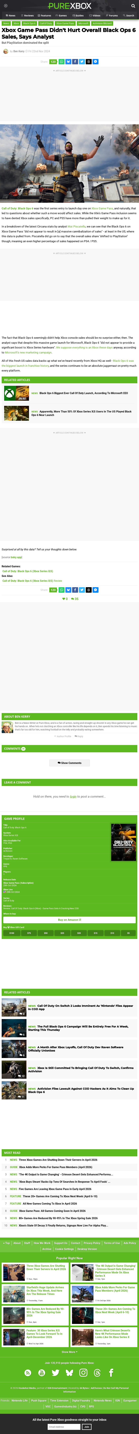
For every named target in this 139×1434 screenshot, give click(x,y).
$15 (95, 933)
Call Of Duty (46, 23)
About (17, 1243)
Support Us (60, 1243)
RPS (91, 1406)
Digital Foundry (81, 1400)
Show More (69, 1352)
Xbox (16, 23)
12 (21, 1076)
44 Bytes (84, 1388)
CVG (82, 1406)
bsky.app (16, 557)
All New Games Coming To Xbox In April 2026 (43, 1203)
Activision (7, 851)
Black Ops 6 (29, 23)
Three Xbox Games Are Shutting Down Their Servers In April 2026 (53, 1159)
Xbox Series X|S (10, 835)
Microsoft (83, 23)
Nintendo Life (20, 1400)
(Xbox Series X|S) (27, 571)
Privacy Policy (92, 1243)
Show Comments (69, 763)
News (6, 23)
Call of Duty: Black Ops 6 (17, 208)
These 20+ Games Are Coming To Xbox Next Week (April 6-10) (53, 1196)
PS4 (5, 843)
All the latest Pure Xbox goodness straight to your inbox (69, 1419)
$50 (45, 933)
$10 (112, 933)
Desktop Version (87, 1249)
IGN (117, 1400)
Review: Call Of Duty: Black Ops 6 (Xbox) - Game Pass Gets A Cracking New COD (41, 908)
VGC (48, 1406)
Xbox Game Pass (65, 23)
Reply (79, 736)
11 (21, 1096)
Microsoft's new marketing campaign (28, 352)
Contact (75, 1243)
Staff (27, 1243)
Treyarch (7, 858)
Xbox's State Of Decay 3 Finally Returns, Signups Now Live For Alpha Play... (59, 1225)
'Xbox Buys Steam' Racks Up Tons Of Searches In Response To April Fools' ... (60, 1181)
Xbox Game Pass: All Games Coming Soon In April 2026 (48, 1211)
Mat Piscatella (77, 226)
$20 (79, 933)
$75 (29, 933)
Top (6, 1243)
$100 (11, 933)
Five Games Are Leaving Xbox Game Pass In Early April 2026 (50, 1189)
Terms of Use (112, 1243)
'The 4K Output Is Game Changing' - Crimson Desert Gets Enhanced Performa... (61, 1174)
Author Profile (62, 736)
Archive (46, 1249)
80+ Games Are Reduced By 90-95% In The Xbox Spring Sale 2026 (54, 1218)
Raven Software (20, 858)
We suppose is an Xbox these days (84, 347)
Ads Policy (130, 1243)
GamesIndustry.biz (65, 1406)
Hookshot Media (27, 1388)
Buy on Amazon (69, 920)
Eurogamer (130, 1400)
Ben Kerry (18, 51)
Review (32, 580)
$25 (62, 933)
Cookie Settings (64, 1249)
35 (76, 599)
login (73, 796)
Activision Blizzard (102, 23)
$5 (128, 933)
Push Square (38, 1400)
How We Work (42, 1243)
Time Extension (59, 1400)
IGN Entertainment (57, 1388)
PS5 (10, 843)
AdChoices (96, 1388)
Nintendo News (103, 1400)
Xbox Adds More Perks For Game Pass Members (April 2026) (51, 1167)
